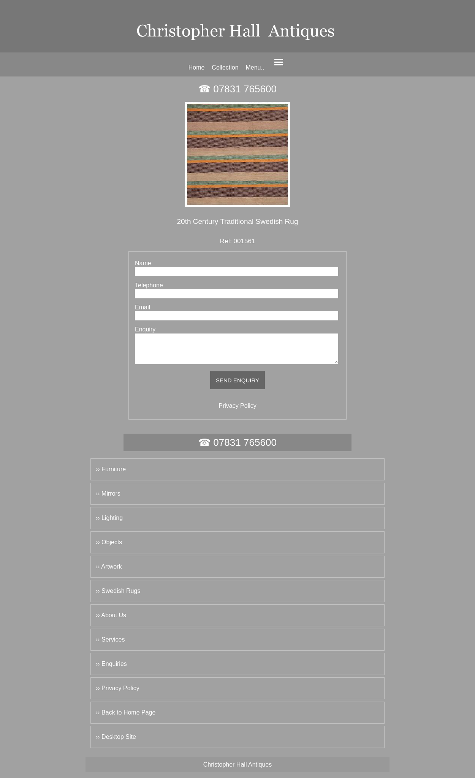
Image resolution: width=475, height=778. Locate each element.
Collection (225, 67)
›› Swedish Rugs (118, 596)
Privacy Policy (237, 411)
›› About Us (111, 621)
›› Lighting (109, 523)
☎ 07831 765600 (237, 89)
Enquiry (145, 329)
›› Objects (109, 548)
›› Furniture (111, 475)
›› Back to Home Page (125, 718)
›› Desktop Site (116, 742)
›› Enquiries (111, 669)
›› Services (110, 645)
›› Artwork (109, 572)
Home (196, 67)
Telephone (149, 285)
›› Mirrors (108, 499)
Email (142, 307)
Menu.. (254, 67)
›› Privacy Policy (117, 694)
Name (143, 263)
